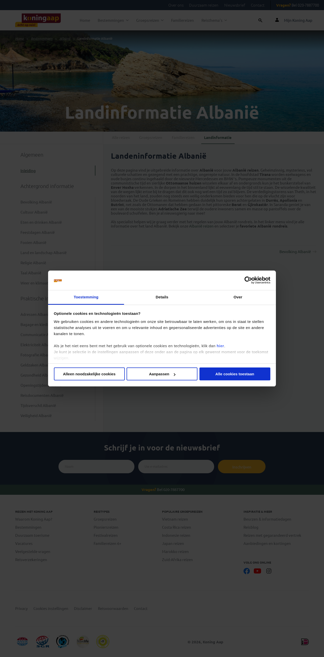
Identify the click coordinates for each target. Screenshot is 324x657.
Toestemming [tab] (86, 297)
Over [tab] (238, 297)
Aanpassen (162, 374)
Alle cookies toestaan (234, 374)
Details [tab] (162, 297)
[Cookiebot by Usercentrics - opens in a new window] (248, 280)
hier (220, 346)
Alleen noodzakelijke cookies (89, 374)
